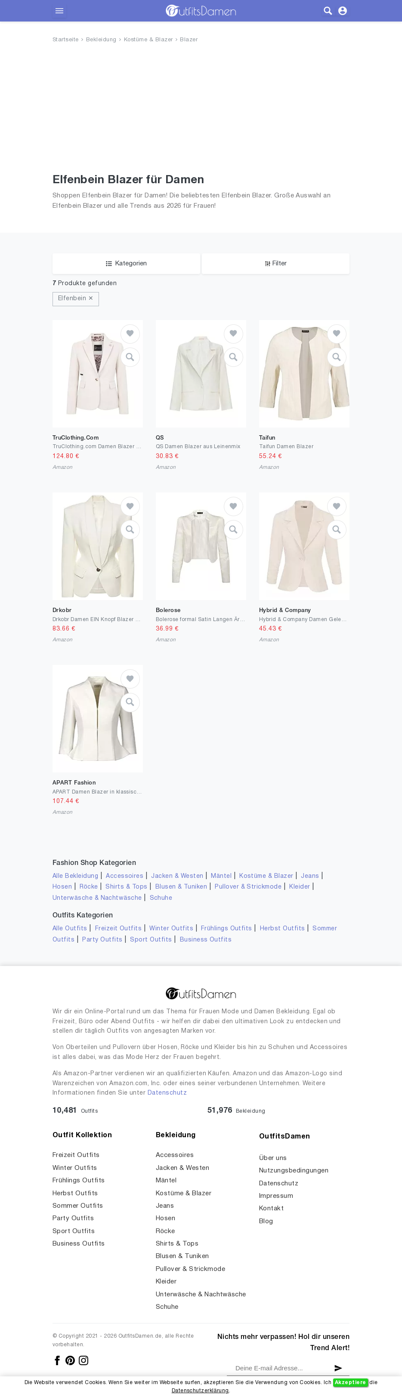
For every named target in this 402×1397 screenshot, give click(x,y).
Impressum (276, 1196)
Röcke (89, 887)
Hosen (62, 887)
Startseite (66, 40)
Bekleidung (101, 40)
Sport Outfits (151, 940)
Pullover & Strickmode (248, 887)
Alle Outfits (70, 929)
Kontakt (271, 1209)
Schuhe (161, 898)
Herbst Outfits (282, 929)
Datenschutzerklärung (200, 1390)
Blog (266, 1222)
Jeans (310, 876)
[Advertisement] (201, 110)
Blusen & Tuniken (181, 887)
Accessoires (124, 876)
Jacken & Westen (177, 876)
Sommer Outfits (78, 1206)
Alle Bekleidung (75, 876)
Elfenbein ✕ (75, 299)
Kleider (299, 887)
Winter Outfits (171, 929)
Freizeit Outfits (118, 929)
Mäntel (221, 876)
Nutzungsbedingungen (293, 1171)
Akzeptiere (350, 1382)
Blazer (189, 40)
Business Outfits (206, 940)
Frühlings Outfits (226, 929)
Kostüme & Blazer (148, 40)
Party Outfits (102, 940)
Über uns (273, 1158)
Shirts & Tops (126, 887)
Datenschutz (167, 1093)
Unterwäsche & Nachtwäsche (97, 898)
